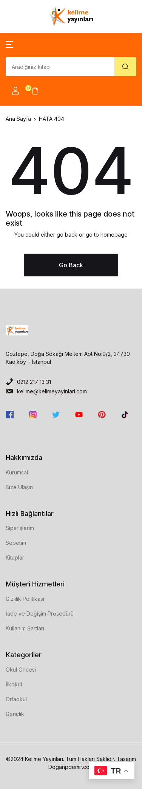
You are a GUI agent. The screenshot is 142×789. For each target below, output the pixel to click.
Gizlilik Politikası (25, 599)
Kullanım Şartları (25, 628)
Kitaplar (15, 557)
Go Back (71, 265)
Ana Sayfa (18, 118)
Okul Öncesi (21, 669)
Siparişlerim (20, 528)
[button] (9, 43)
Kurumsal (17, 472)
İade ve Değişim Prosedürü (40, 613)
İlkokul (14, 684)
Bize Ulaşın (19, 487)
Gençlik (15, 714)
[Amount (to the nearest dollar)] (60, 66)
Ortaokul (16, 699)
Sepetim (16, 543)
